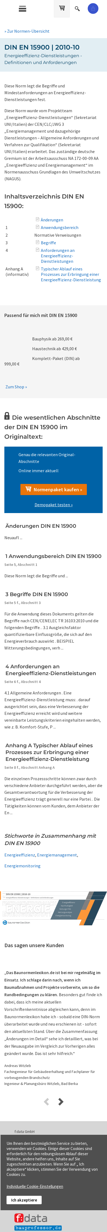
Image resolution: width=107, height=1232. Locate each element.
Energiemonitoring (22, 865)
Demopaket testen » (54, 504)
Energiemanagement (57, 855)
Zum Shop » (16, 386)
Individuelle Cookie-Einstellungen (35, 1186)
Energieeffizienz (19, 855)
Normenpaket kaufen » (53, 489)
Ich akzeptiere (24, 1200)
